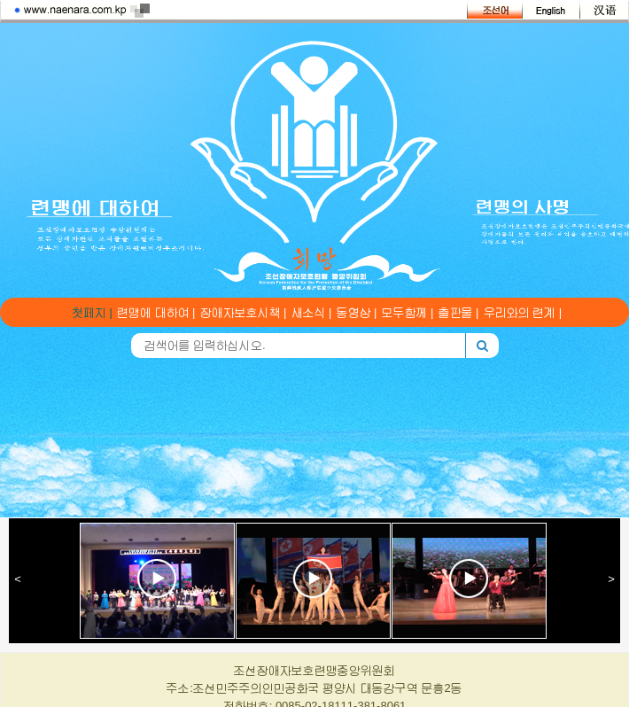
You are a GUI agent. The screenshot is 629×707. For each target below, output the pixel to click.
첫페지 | (92, 312)
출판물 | (459, 312)
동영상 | (357, 312)
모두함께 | (408, 312)
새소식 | (311, 312)
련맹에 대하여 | (156, 312)
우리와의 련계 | (523, 312)
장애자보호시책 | (243, 312)
